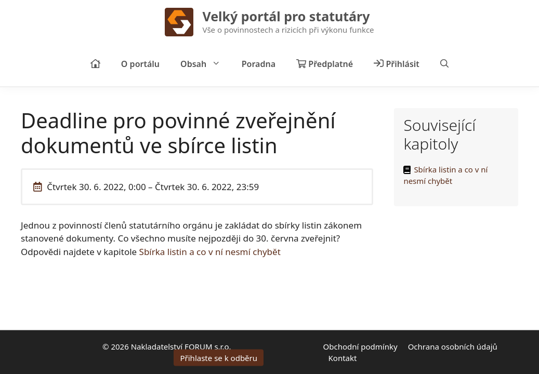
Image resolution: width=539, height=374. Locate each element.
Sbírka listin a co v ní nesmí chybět (210, 252)
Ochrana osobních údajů (452, 346)
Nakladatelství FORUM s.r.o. (181, 346)
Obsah (205, 64)
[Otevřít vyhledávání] (444, 64)
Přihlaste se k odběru (218, 358)
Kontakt (342, 358)
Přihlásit (396, 64)
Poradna (258, 64)
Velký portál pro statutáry (286, 16)
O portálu (140, 64)
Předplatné (324, 64)
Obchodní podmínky (360, 346)
